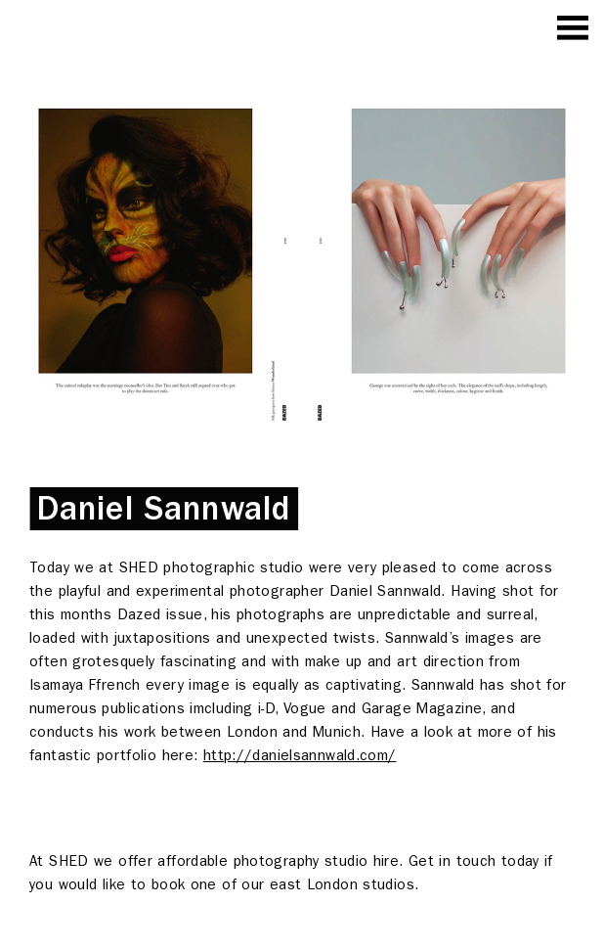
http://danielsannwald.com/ (300, 755)
